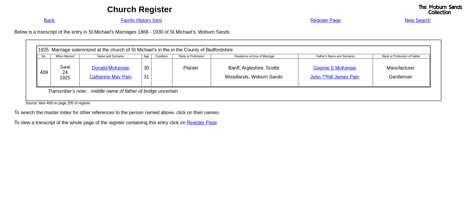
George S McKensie (334, 67)
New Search (418, 20)
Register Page (325, 20)
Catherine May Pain (111, 76)
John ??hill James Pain (334, 76)
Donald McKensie (110, 67)
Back (49, 20)
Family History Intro (141, 20)
